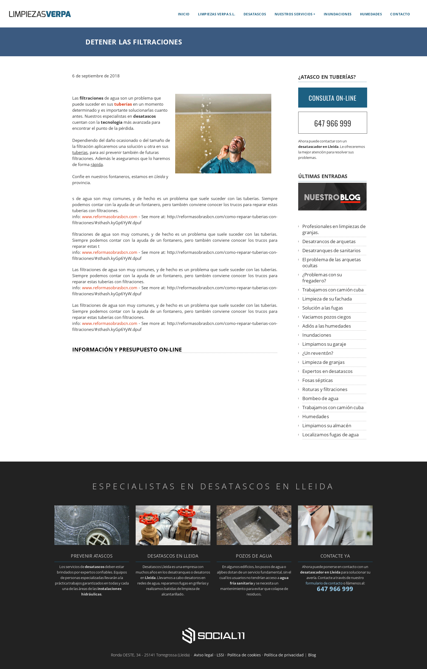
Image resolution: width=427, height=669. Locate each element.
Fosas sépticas (317, 380)
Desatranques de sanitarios (331, 250)
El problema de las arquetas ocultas (331, 262)
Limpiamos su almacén (326, 425)
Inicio (184, 14)
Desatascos (255, 14)
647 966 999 (332, 123)
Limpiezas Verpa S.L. (216, 14)
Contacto (400, 14)
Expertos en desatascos (327, 371)
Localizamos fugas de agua (330, 434)
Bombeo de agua (320, 398)
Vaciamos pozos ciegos (326, 317)
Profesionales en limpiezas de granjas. (334, 229)
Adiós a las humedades (326, 326)
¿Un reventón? (317, 353)
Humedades (371, 14)
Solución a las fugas (322, 308)
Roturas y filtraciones (324, 389)
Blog (312, 654)
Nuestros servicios (294, 14)
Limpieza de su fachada (327, 299)
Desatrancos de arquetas (329, 241)
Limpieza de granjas (323, 362)
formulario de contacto (324, 583)
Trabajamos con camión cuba (333, 289)
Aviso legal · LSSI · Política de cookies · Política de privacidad (249, 654)
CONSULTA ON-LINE (332, 98)
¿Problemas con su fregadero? (322, 277)
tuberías (123, 104)
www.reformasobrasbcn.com (109, 216)
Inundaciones (338, 14)
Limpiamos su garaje (324, 344)
